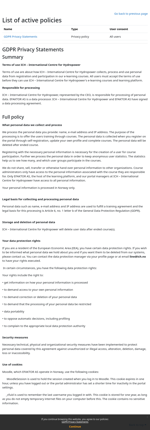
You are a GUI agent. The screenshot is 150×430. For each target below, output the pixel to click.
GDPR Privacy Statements (75, 421)
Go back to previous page (131, 13)
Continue (75, 426)
